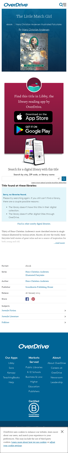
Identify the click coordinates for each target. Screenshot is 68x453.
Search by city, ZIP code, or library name (34, 174)
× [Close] (62, 431)
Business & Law (34, 376)
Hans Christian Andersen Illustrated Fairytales (39, 24)
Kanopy (11, 372)
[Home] (16, 4)
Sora (11, 367)
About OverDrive (57, 362)
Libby (11, 362)
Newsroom (57, 377)
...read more (59, 243)
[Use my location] (58, 178)
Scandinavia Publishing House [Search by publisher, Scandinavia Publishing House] (39, 287)
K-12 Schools (34, 372)
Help (11, 382)
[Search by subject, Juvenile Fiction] (34, 311)
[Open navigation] (62, 4)
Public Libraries (34, 367)
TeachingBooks (11, 377)
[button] (11, 357)
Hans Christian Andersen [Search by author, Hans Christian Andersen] (35, 29)
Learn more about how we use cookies (29, 442)
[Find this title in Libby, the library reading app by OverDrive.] (34, 118)
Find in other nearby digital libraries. (34, 224)
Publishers (34, 391)
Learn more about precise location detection (48, 182)
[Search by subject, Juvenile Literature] (34, 317)
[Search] (64, 178)
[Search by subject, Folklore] (34, 322)
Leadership (57, 382)
